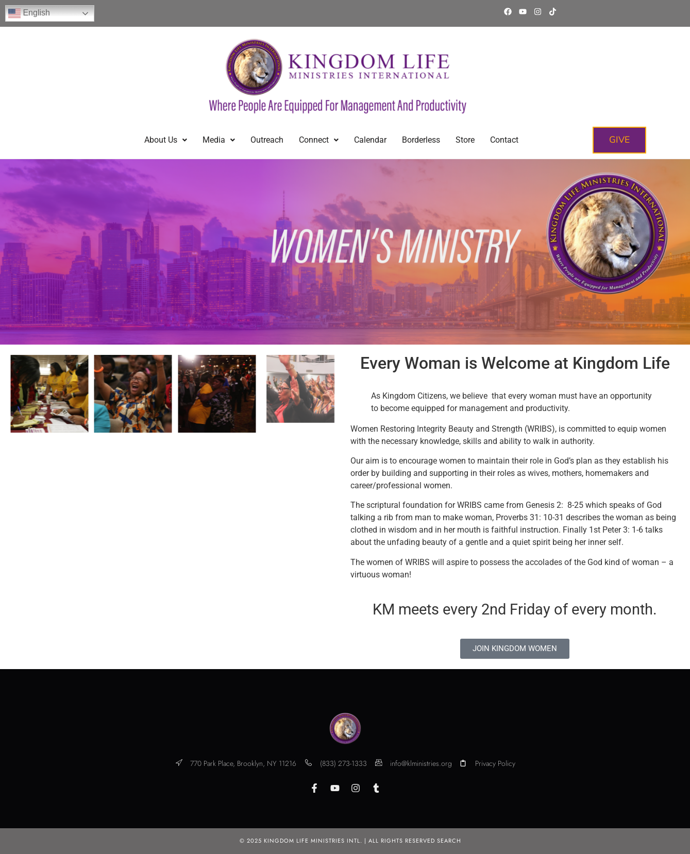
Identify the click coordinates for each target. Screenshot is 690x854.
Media (219, 140)
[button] (166, 140)
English (29, 13)
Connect (319, 140)
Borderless (421, 140)
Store (465, 140)
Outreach (266, 140)
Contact (504, 140)
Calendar (370, 140)
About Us (165, 140)
